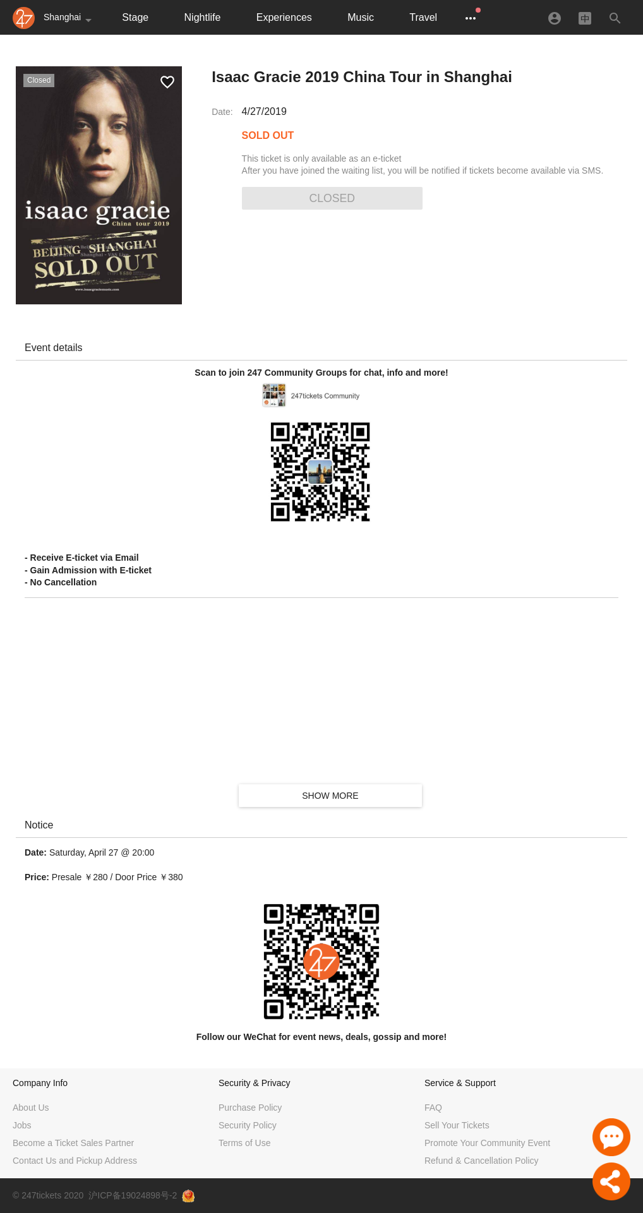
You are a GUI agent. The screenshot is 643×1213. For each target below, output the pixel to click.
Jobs (22, 1125)
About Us (31, 1107)
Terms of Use (244, 1143)
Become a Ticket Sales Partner (73, 1143)
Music (360, 17)
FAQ (433, 1107)
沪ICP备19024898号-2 (132, 1195)
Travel (423, 17)
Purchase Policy (250, 1107)
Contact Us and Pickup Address (75, 1161)
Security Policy (248, 1125)
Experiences (284, 17)
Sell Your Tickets (457, 1125)
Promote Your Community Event (487, 1143)
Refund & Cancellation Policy (481, 1161)
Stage (135, 17)
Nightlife (202, 17)
